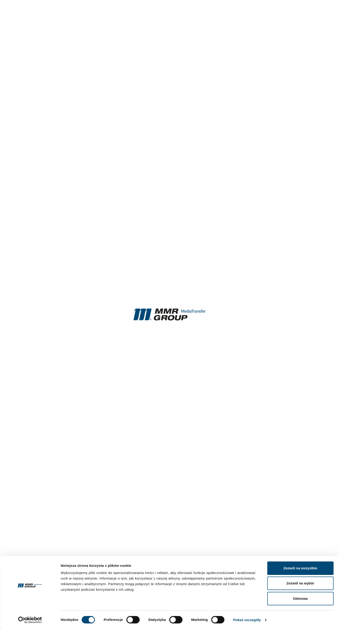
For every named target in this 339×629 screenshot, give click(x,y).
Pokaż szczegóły (247, 620)
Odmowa (300, 598)
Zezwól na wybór (300, 583)
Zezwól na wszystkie (300, 568)
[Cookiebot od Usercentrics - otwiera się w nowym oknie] (30, 619)
